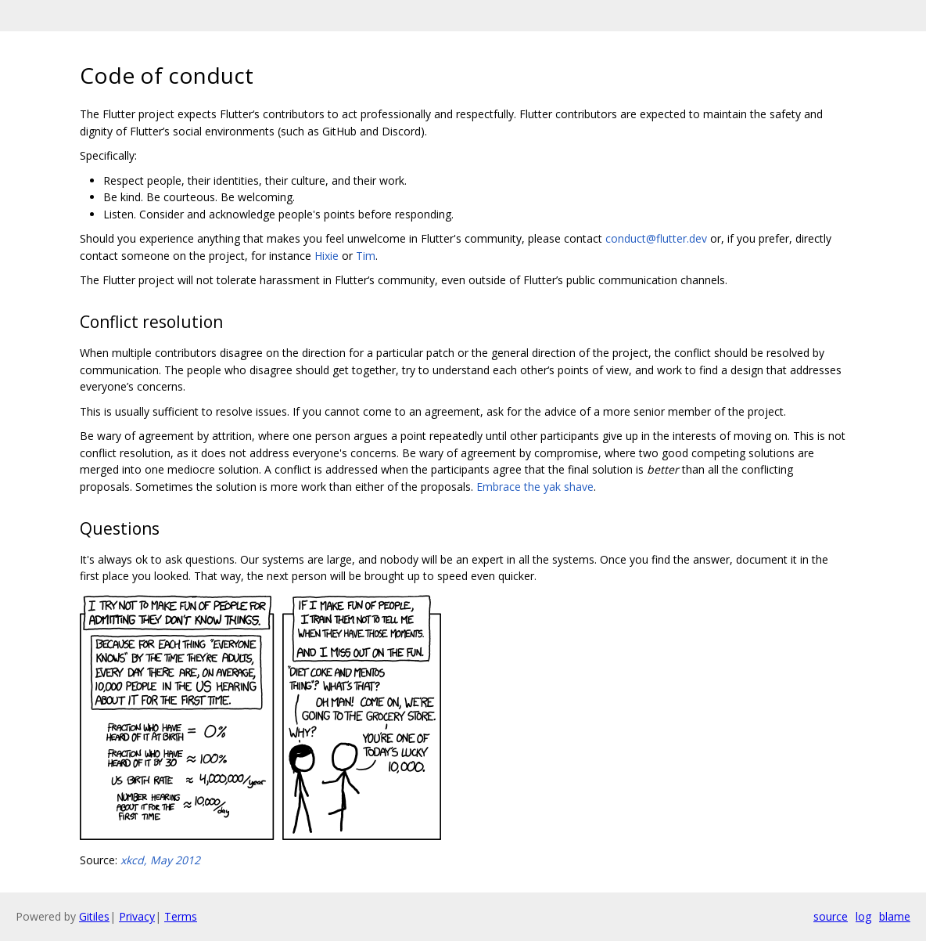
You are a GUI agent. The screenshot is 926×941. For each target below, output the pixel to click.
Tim (365, 255)
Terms (180, 916)
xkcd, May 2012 (160, 860)
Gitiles (94, 916)
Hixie (326, 255)
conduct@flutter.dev (656, 238)
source (830, 916)
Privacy (137, 916)
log (863, 916)
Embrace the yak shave (535, 486)
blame (894, 916)
